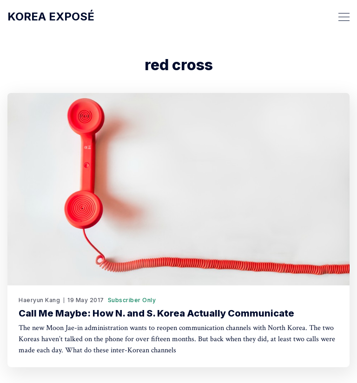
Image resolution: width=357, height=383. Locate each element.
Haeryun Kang (39, 300)
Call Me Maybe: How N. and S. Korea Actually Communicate (156, 313)
